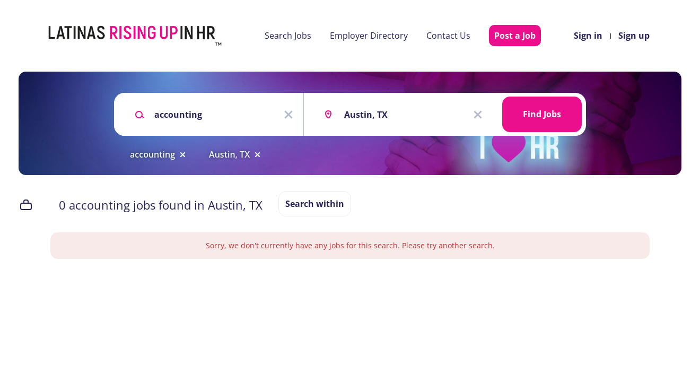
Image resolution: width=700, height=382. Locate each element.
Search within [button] (314, 204)
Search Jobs (288, 35)
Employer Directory (369, 35)
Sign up (634, 35)
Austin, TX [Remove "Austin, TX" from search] (229, 154)
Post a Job (515, 35)
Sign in (588, 35)
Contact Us (448, 35)
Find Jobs (542, 114)
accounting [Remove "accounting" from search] (152, 154)
